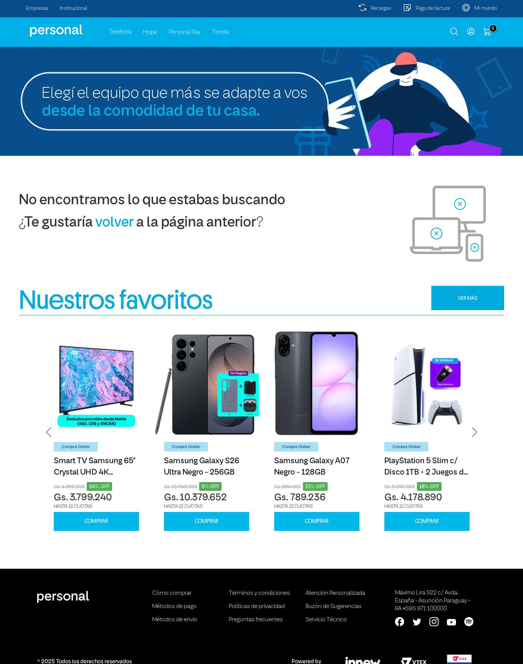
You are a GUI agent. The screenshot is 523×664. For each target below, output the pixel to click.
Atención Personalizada (335, 593)
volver (114, 223)
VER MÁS (468, 298)
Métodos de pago (174, 606)
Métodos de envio (174, 619)
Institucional (73, 8)
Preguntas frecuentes (256, 619)
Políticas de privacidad (257, 606)
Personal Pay (184, 32)
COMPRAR (96, 521)
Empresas (37, 8)
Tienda (220, 32)
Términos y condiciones (259, 593)
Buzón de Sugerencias (334, 606)
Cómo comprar (172, 593)
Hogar (150, 32)
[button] (48, 432)
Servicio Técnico (326, 619)
